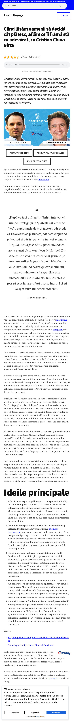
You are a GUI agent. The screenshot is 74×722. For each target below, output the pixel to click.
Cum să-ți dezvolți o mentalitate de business (30, 645)
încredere (43, 179)
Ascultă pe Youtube (37, 161)
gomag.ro (53, 678)
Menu (65, 16)
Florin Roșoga (13, 15)
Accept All (56, 712)
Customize (14, 712)
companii (58, 330)
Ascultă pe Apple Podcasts (50, 153)
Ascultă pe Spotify (19, 153)
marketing (61, 320)
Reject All (35, 712)
